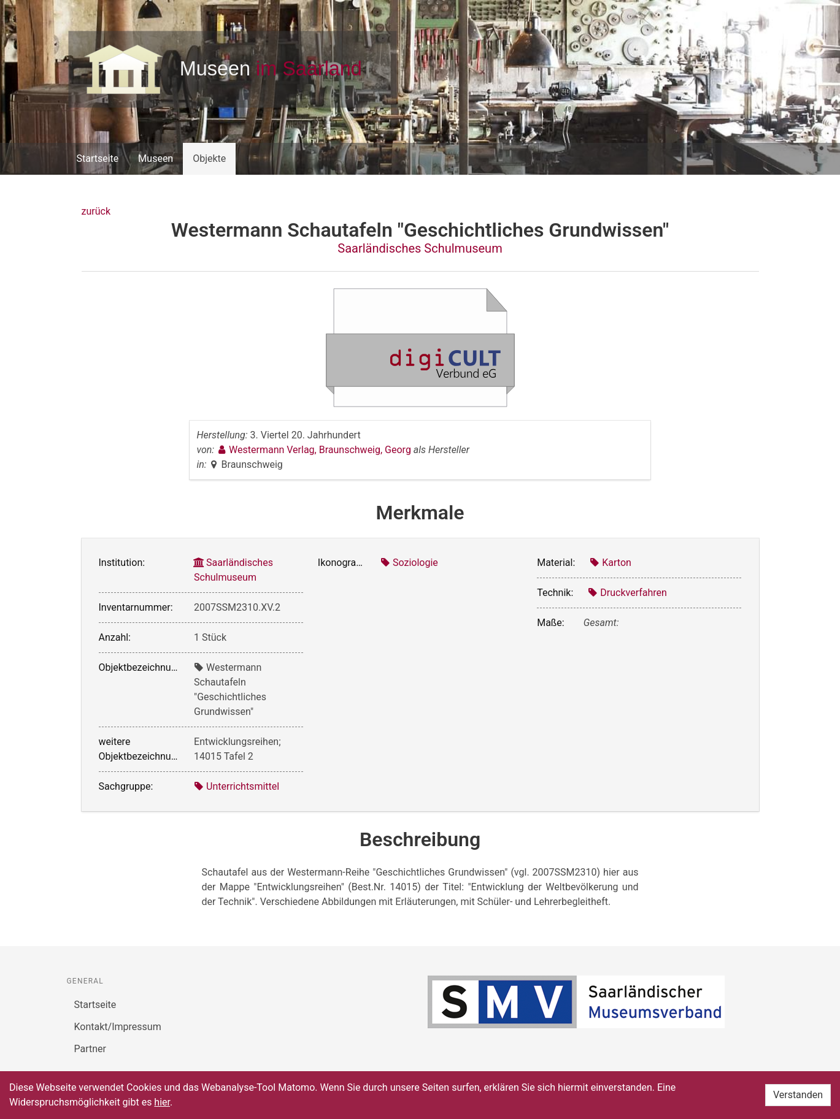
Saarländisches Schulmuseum (419, 248)
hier (162, 1102)
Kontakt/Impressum (117, 1027)
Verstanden (798, 1095)
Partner (90, 1049)
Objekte (209, 158)
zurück (96, 211)
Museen (155, 158)
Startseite (98, 158)
